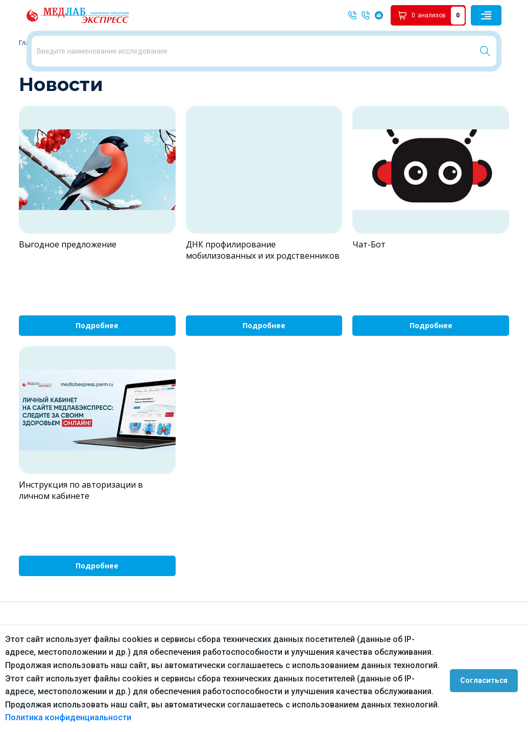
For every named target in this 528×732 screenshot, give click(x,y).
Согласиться (488, 678)
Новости (66, 91)
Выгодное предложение (67, 293)
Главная (31, 91)
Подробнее (97, 375)
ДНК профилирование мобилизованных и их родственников (263, 299)
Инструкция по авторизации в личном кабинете (81, 539)
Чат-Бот (369, 293)
